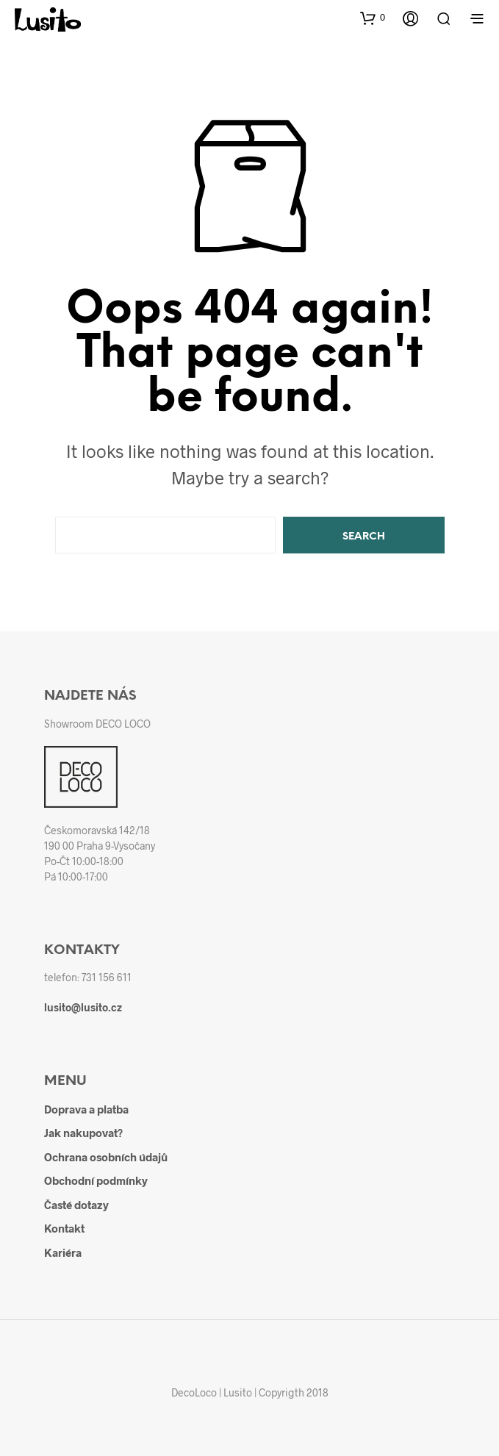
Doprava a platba (86, 1109)
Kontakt (64, 1228)
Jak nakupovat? (83, 1132)
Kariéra (63, 1252)
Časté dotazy (76, 1204)
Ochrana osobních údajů (106, 1156)
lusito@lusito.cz (83, 1007)
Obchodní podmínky (96, 1180)
